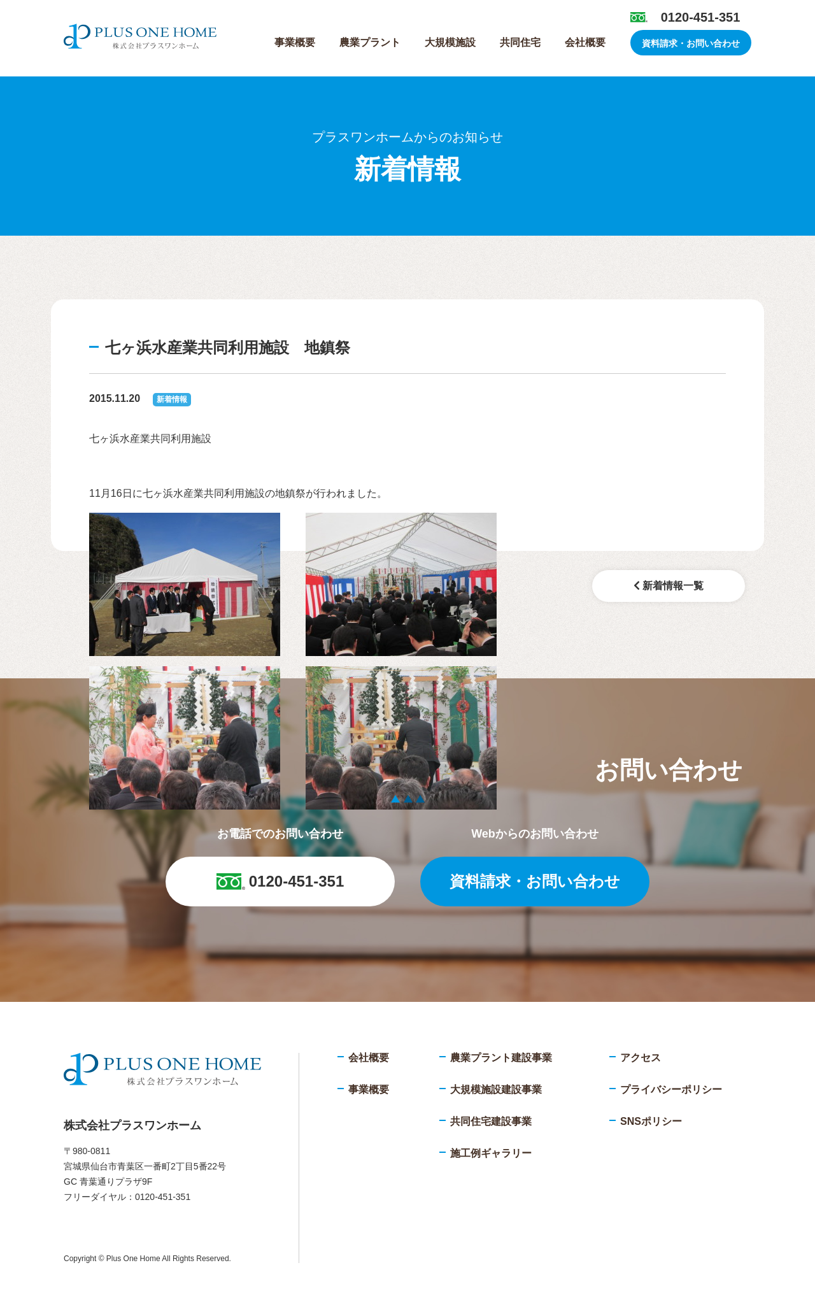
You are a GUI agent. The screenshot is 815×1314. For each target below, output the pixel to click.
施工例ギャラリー (491, 1153)
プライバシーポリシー (671, 1089)
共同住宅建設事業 (491, 1121)
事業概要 (294, 42)
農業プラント (369, 42)
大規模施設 (450, 42)
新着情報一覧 (669, 585)
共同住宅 (520, 42)
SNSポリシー (651, 1121)
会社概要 (585, 42)
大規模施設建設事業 (496, 1089)
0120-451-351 (701, 17)
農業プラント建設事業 (501, 1057)
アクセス (640, 1057)
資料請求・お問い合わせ (691, 43)
